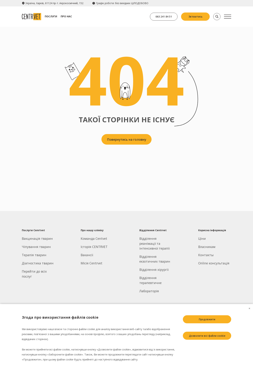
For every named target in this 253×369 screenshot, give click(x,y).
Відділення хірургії (154, 269)
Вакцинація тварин (37, 238)
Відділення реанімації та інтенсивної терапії (154, 243)
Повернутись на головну (126, 139)
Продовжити (206, 319)
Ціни (202, 238)
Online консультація (213, 263)
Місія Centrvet (91, 263)
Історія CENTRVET (94, 247)
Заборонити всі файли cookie (206, 352)
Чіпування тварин (36, 247)
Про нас (67, 16)
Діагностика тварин (37, 263)
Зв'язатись (195, 16)
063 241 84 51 (163, 16)
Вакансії (87, 255)
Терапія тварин (34, 255)
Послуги (52, 16)
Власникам (206, 247)
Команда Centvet (94, 238)
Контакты (206, 255)
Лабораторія (149, 291)
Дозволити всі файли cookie (206, 335)
